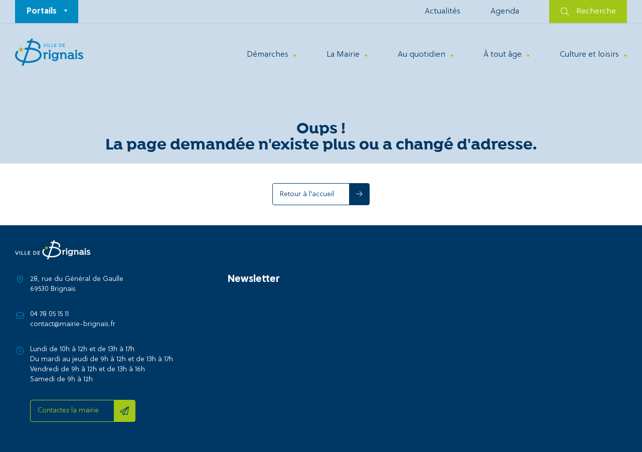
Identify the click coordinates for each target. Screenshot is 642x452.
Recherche (588, 11)
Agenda (505, 12)
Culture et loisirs (589, 54)
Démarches (267, 54)
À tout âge (503, 54)
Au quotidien (421, 54)
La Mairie (343, 54)
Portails (42, 11)
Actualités (442, 12)
